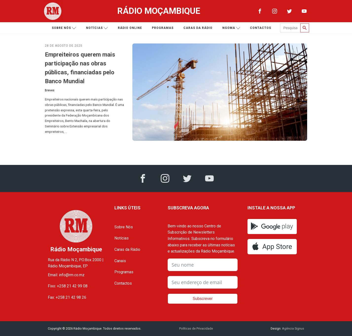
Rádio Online (130, 28)
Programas (163, 28)
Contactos (260, 28)
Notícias (97, 28)
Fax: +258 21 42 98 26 (67, 297)
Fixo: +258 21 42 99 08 (68, 286)
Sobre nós (64, 28)
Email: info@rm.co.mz (66, 275)
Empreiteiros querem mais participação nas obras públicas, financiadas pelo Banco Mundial (80, 68)
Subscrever (203, 298)
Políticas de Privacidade (196, 328)
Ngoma (231, 28)
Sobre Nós (123, 227)
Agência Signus (292, 328)
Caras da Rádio (197, 28)
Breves (49, 90)
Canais (120, 260)
